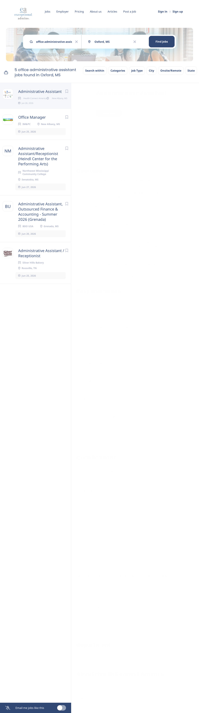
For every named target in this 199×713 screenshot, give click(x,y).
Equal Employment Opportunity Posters (105, 625)
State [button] (191, 70)
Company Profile (88, 698)
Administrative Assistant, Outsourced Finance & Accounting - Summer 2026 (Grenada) (40, 222)
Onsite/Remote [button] (170, 70)
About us (96, 11)
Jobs (47, 11)
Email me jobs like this (29, 708)
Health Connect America (117, 101)
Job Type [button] (137, 70)
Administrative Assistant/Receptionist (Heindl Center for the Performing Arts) (38, 167)
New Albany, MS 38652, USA (94, 129)
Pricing (79, 11)
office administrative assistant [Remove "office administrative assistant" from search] (49, 54)
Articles (112, 11)
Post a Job (129, 11)
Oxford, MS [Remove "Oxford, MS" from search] (88, 54)
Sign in (162, 11)
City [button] (151, 70)
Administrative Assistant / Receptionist (41, 264)
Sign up (178, 11)
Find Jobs (162, 41)
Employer (62, 11)
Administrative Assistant (40, 91)
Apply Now (108, 113)
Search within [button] (94, 70)
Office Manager (32, 128)
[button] (189, 113)
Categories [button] (117, 70)
